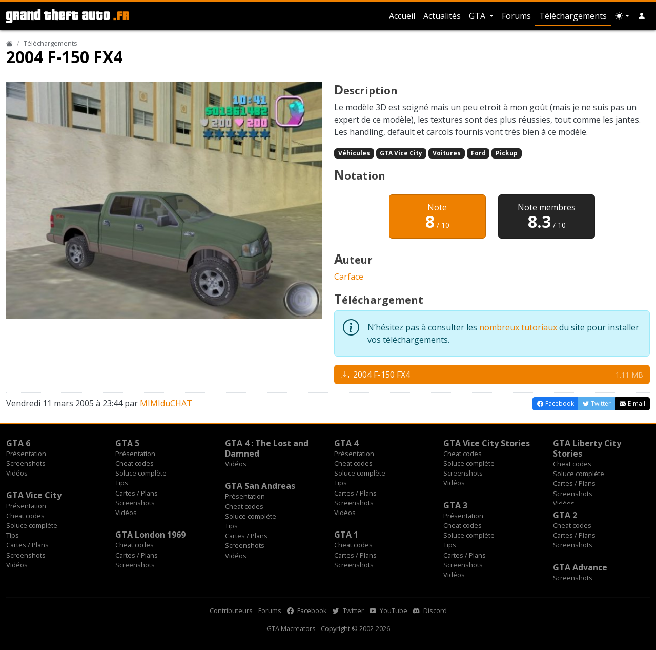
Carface (348, 276)
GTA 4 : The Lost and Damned (267, 448)
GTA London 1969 (150, 534)
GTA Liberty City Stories (587, 448)
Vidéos (17, 473)
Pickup (507, 153)
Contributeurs (231, 610)
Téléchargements (573, 16)
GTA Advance (580, 567)
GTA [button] (478, 16)
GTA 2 (565, 515)
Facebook (307, 610)
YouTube (388, 610)
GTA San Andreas (260, 485)
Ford (478, 153)
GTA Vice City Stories (486, 443)
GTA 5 (127, 443)
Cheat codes (134, 463)
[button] (641, 16)
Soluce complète (141, 473)
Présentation (26, 453)
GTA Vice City (401, 153)
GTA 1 (346, 534)
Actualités (442, 16)
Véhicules (354, 153)
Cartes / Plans (136, 493)
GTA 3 (455, 505)
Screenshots (26, 463)
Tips (121, 482)
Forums (516, 16)
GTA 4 (346, 443)
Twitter (348, 610)
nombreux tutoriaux (518, 327)
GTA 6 (18, 443)
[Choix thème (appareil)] (622, 16)
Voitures (447, 153)
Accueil (402, 16)
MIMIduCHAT (166, 403)
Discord (430, 610)
